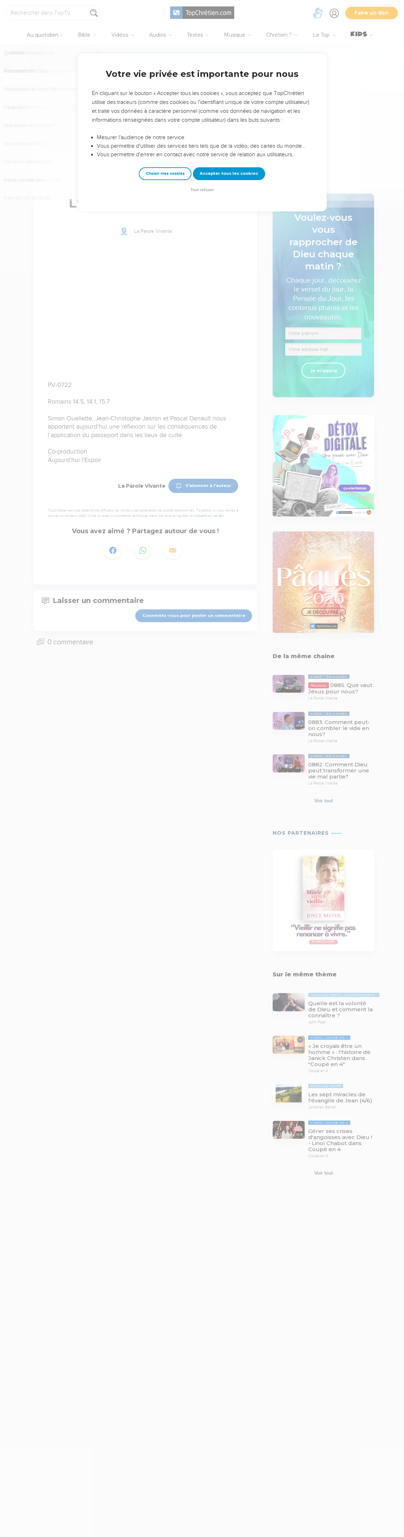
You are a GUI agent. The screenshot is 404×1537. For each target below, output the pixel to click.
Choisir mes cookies (165, 173)
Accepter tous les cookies (229, 173)
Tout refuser (202, 190)
